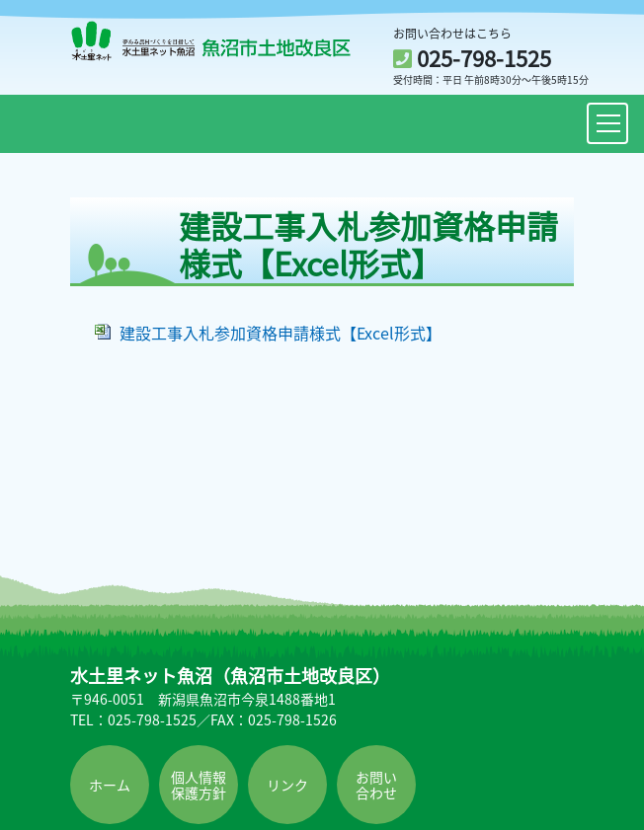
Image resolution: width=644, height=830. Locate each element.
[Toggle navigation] (607, 123)
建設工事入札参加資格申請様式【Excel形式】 (281, 332)
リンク (287, 784)
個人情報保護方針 (198, 784)
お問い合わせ (376, 784)
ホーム (109, 784)
